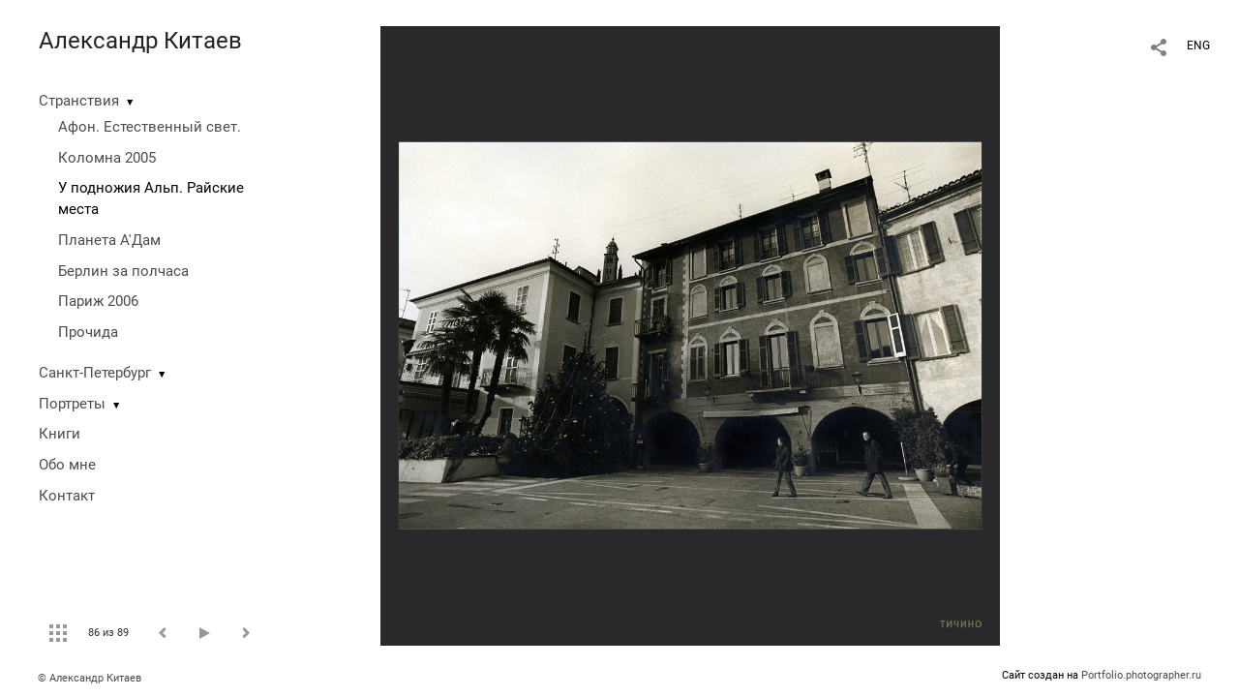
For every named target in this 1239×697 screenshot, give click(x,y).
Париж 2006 (98, 301)
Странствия (79, 100)
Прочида (88, 332)
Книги (59, 433)
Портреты (72, 403)
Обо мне (67, 464)
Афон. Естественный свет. (149, 127)
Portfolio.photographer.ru (1141, 675)
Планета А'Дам (109, 240)
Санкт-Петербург (95, 372)
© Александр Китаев (89, 678)
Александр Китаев (140, 40)
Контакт (67, 495)
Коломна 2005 (107, 158)
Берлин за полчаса (123, 271)
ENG (1198, 45)
